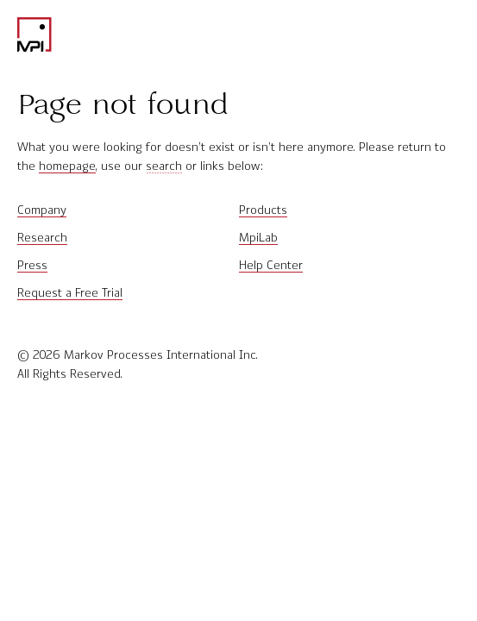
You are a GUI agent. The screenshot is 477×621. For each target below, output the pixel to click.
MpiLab (258, 237)
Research (42, 237)
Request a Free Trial (69, 292)
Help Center (271, 265)
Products (263, 210)
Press (32, 265)
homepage (67, 166)
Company (41, 210)
